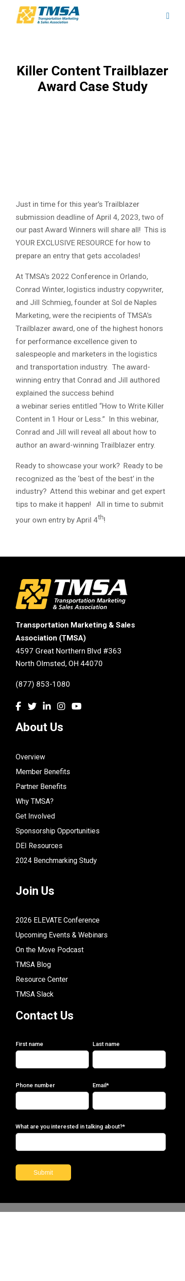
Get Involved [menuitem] (35, 816)
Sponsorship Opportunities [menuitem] (58, 831)
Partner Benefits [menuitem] (41, 786)
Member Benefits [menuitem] (43, 771)
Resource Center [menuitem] (42, 979)
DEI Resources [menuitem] (39, 845)
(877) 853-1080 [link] (43, 684)
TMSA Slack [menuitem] (35, 994)
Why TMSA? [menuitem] (35, 801)
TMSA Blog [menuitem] (33, 964)
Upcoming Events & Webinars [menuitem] (62, 935)
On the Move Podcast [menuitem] (50, 950)
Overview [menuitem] (30, 757)
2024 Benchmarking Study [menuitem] (56, 860)
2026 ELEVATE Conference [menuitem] (58, 920)
